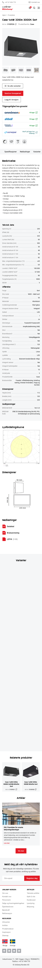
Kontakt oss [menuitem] (6, 896)
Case (32, 24)
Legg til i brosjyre (11, 99)
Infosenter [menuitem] (6, 922)
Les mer (7, 843)
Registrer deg (32, 878)
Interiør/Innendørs (26, 383)
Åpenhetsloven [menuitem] (7, 906)
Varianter (36, 151)
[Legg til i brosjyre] (18, 768)
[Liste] (30, 8)
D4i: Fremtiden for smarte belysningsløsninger (13, 828)
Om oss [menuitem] (5, 893)
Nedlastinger (25, 151)
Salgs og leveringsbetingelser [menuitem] (13, 903)
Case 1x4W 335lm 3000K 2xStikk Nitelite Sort (11, 784)
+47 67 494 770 (9, 2)
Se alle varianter (14, 86)
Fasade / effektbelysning (24, 380)
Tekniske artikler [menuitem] (33, 893)
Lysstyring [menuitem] (30, 903)
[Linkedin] (9, 951)
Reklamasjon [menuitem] (7, 913)
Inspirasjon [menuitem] (6, 932)
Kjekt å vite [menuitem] (31, 896)
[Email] (13, 878)
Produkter (11, 15)
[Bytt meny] (39, 8)
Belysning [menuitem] (30, 906)
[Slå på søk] (34, 8)
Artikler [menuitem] (5, 925)
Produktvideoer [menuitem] (8, 929)
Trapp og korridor (37, 384)
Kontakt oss (34, 2)
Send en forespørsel (13, 93)
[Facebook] (4, 951)
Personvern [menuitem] (6, 900)
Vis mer (21, 851)
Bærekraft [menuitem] (6, 910)
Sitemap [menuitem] (5, 935)
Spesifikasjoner (10, 151)
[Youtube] (14, 951)
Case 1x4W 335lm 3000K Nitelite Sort (31, 783)
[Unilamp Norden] (14, 8)
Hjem (4, 15)
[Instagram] (19, 951)
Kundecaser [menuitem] (31, 900)
